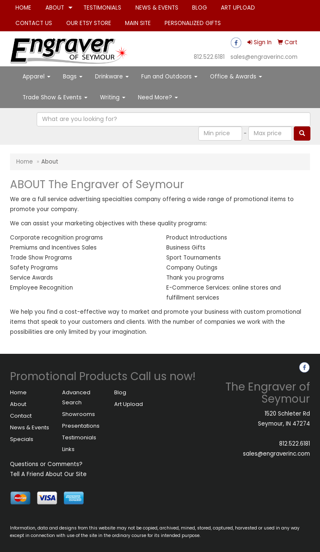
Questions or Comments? (46, 464)
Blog (120, 392)
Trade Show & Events (55, 97)
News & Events (29, 427)
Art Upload (128, 404)
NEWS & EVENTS (156, 8)
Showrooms (78, 414)
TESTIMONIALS (102, 8)
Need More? (158, 97)
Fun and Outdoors (169, 77)
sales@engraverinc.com (264, 57)
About (18, 404)
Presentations (81, 426)
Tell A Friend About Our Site (48, 474)
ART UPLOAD (238, 8)
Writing (112, 97)
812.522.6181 (209, 57)
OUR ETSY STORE (88, 23)
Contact (21, 416)
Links (68, 449)
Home (24, 162)
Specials (21, 439)
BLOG (199, 8)
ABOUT (54, 8)
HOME (23, 8)
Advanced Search (76, 397)
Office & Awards (236, 77)
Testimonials (79, 437)
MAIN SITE (138, 23)
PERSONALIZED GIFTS (193, 23)
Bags (72, 77)
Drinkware (112, 77)
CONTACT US (33, 23)
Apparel (36, 77)
